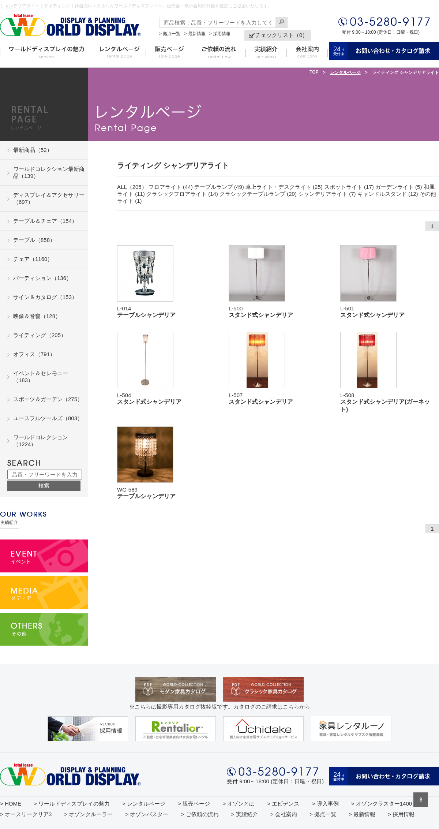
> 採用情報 (219, 33)
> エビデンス (283, 803)
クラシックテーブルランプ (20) (258, 194)
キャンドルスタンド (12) (387, 194)
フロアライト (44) (171, 187)
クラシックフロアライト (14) (182, 194)
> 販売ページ (194, 803)
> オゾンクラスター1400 (381, 803)
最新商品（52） (32, 150)
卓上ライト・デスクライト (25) (284, 187)
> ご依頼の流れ (200, 814)
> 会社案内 (283, 814)
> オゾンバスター (147, 814)
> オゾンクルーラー (88, 814)
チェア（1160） (33, 259)
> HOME (10, 803)
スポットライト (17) (349, 187)
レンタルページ (345, 72)
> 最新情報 (194, 33)
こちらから (296, 706)
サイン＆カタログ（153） (45, 297)
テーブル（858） (34, 240)
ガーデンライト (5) (398, 187)
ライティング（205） (39, 335)
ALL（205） (132, 187)
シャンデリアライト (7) (327, 194)
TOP (313, 72)
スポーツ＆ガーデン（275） (48, 399)
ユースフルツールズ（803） (48, 418)
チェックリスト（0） (281, 35)
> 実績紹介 (244, 814)
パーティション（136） (42, 278)
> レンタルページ (143, 803)
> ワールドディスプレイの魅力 (72, 803)
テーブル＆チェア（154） (45, 221)
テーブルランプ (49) (219, 187)
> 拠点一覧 (169, 33)
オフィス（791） (34, 354)
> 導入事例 (325, 803)
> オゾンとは (238, 803)
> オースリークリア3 (26, 814)
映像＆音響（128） (37, 316)
